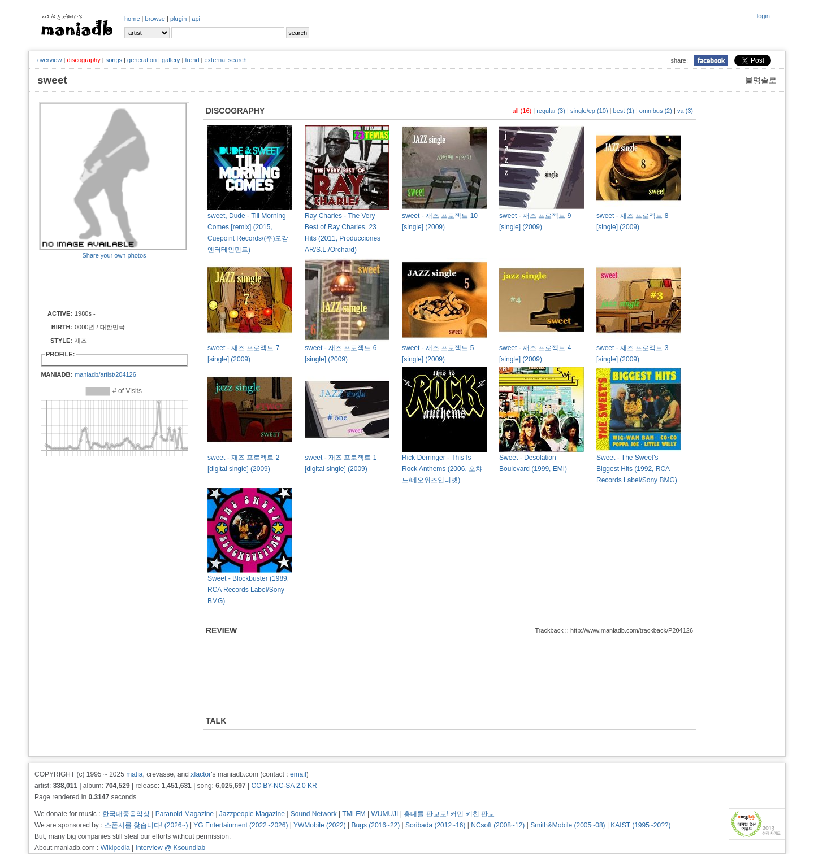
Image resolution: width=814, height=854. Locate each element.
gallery (171, 59)
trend (192, 59)
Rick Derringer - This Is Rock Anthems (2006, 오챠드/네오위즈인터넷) (442, 469)
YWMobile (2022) (319, 825)
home (132, 18)
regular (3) (550, 110)
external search (225, 59)
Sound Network (314, 814)
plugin (178, 18)
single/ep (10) (589, 110)
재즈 (81, 340)
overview (49, 59)
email (298, 774)
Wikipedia (115, 848)
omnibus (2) (655, 110)
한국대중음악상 (126, 814)
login (763, 15)
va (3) (685, 110)
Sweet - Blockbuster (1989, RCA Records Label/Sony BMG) (248, 589)
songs (114, 59)
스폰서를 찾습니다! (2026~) (146, 825)
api (196, 18)
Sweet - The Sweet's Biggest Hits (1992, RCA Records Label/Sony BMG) (636, 469)
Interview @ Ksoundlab (171, 848)
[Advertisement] (105, 283)
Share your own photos (114, 255)
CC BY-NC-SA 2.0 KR (284, 786)
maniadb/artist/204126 (105, 374)
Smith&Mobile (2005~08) (567, 825)
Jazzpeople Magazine (252, 814)
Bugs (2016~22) (376, 825)
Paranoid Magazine (184, 814)
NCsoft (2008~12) (498, 825)
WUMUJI (384, 814)
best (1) (623, 110)
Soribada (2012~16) (435, 825)
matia (134, 774)
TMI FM (353, 814)
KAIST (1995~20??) (640, 825)
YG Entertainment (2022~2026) (240, 825)
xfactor (200, 774)
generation (142, 59)
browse (155, 18)
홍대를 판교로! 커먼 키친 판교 (449, 814)
